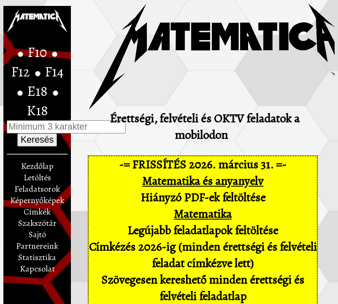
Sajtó (37, 234)
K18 (37, 110)
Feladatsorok (37, 189)
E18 (39, 91)
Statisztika (37, 257)
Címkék (37, 211)
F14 (54, 71)
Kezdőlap (37, 166)
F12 (22, 71)
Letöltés (37, 177)
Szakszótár (37, 223)
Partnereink (37, 246)
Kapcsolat (37, 268)
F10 (38, 52)
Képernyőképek (37, 200)
